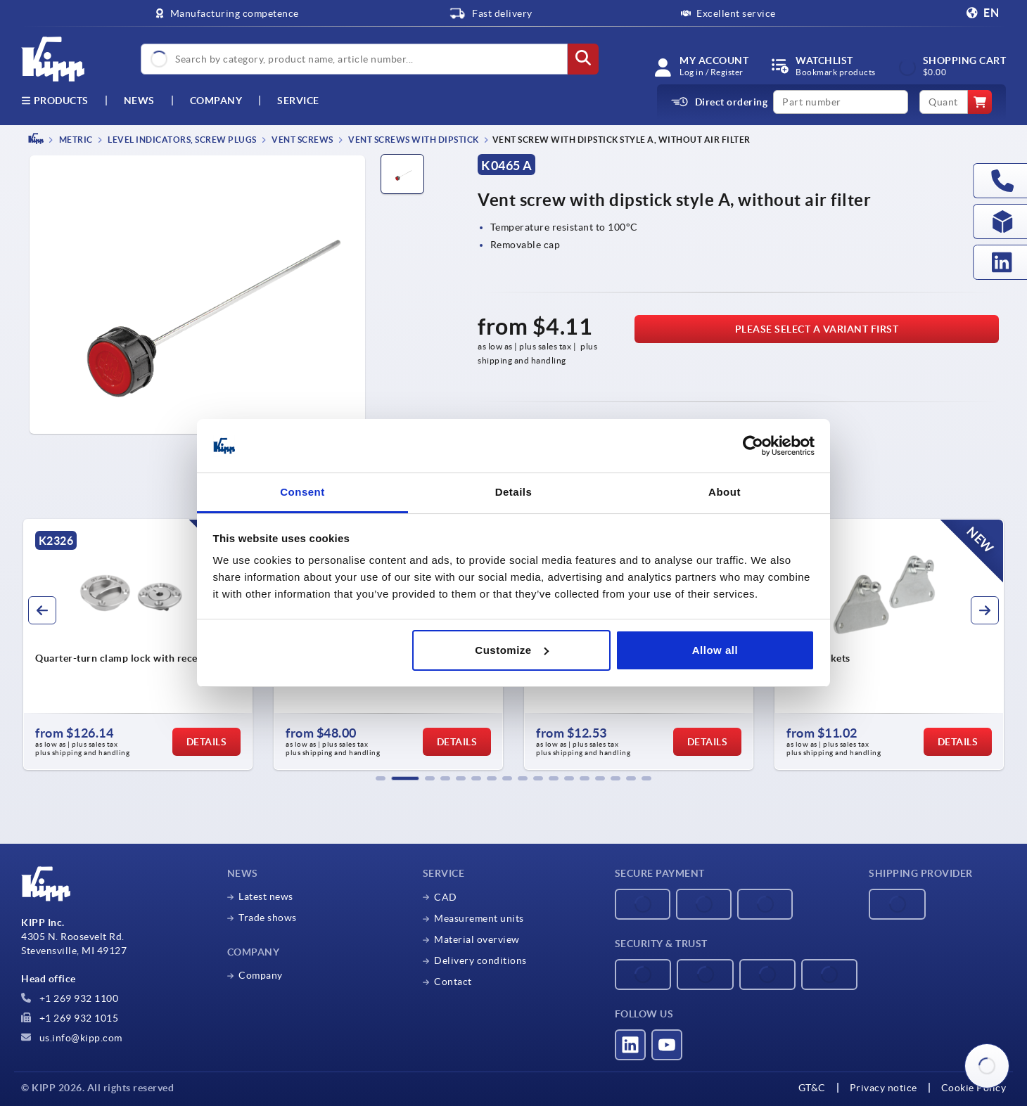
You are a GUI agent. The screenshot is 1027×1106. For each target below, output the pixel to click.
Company (216, 100)
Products (55, 100)
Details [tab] (513, 492)
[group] (138, 645)
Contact (453, 981)
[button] (380, 778)
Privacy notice (883, 1088)
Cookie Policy (974, 1087)
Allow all (715, 650)
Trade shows (267, 917)
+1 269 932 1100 (69, 998)
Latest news (265, 896)
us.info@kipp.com (71, 1037)
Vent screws (301, 139)
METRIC (75, 139)
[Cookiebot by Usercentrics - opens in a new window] (753, 445)
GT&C (812, 1088)
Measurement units (479, 918)
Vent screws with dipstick (413, 139)
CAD (445, 897)
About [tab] (724, 492)
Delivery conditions (480, 960)
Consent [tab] (302, 492)
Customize (511, 650)
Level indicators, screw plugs (181, 139)
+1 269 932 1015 (69, 1018)
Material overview (477, 939)
